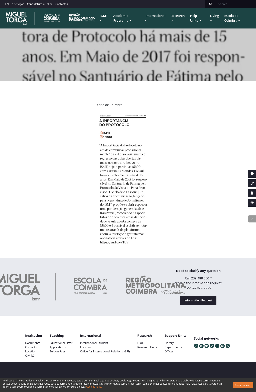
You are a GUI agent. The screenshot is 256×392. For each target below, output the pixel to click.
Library (169, 343)
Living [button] (214, 16)
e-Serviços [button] (18, 4)
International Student (94, 343)
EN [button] (7, 4)
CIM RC (29, 356)
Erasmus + (87, 347)
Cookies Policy (94, 386)
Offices (169, 351)
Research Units (147, 347)
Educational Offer (61, 343)
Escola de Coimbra (231, 18)
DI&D (140, 343)
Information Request (198, 300)
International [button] (155, 16)
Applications (58, 347)
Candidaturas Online (39, 4)
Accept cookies (243, 385)
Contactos (61, 4)
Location (30, 351)
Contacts (31, 347)
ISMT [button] (104, 16)
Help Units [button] (194, 18)
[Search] (236, 4)
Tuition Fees (57, 351)
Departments (173, 347)
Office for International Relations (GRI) (105, 351)
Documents (32, 343)
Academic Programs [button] (121, 18)
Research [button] (178, 16)
